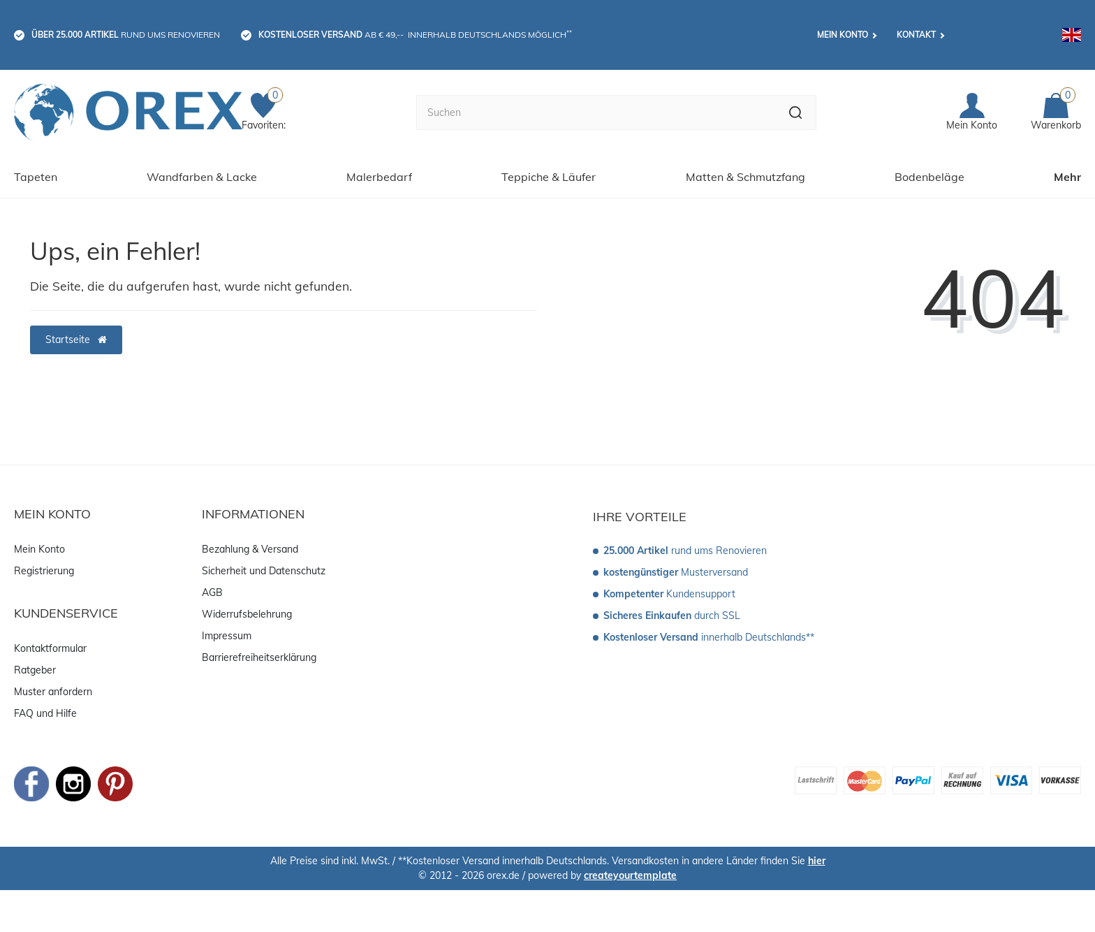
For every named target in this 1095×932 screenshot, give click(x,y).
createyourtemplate (630, 875)
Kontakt (916, 34)
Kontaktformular (50, 648)
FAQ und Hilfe (45, 713)
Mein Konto (842, 34)
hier (816, 860)
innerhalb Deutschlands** (708, 637)
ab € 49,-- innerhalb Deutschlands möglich (415, 34)
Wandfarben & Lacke (202, 177)
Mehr (1067, 177)
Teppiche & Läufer (548, 177)
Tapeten (35, 177)
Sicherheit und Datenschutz (263, 571)
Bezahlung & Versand (250, 549)
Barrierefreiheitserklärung (259, 657)
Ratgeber (35, 670)
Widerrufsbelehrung (247, 614)
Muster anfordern (53, 691)
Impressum (226, 635)
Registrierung (44, 571)
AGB (212, 592)
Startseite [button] (76, 339)
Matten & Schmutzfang (745, 177)
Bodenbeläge (929, 177)
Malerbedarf (379, 177)
